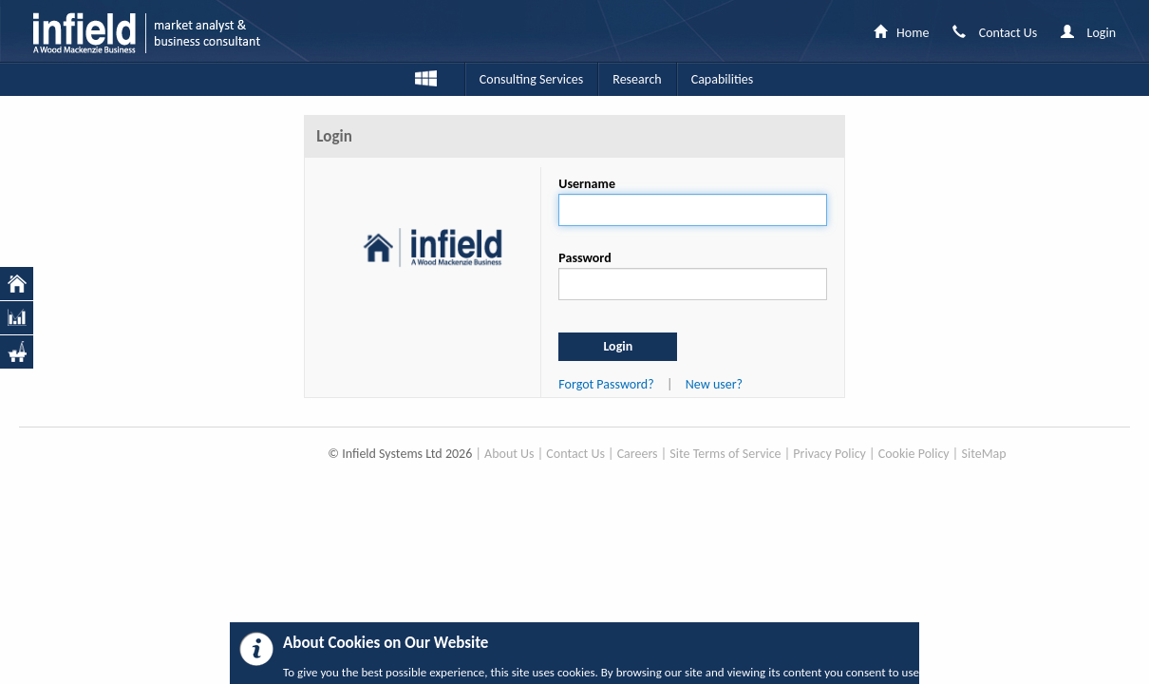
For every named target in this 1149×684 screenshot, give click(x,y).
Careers (637, 454)
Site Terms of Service (725, 454)
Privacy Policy (829, 454)
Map (994, 454)
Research (636, 79)
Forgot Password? (605, 384)
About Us (509, 454)
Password (584, 258)
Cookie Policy (914, 454)
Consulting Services (531, 79)
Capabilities (722, 79)
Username (586, 184)
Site (971, 454)
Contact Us (575, 454)
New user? (714, 384)
